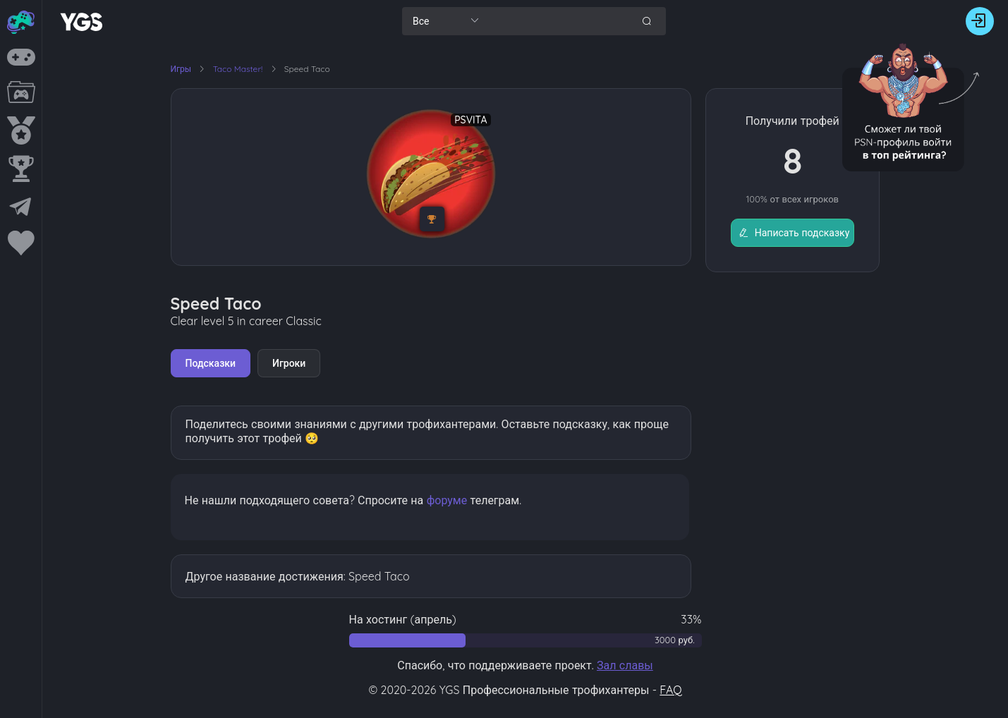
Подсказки (211, 363)
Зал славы (625, 665)
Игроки (288, 363)
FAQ (670, 690)
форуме (447, 500)
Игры (181, 68)
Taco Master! (239, 68)
